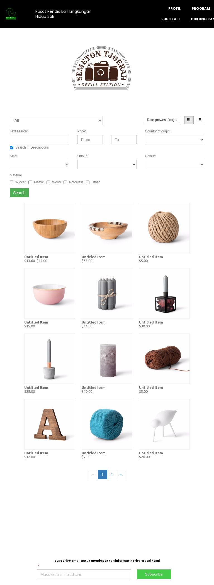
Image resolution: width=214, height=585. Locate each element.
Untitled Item (36, 257)
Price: (81, 131)
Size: (13, 156)
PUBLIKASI (170, 19)
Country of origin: (157, 131)
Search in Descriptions (29, 147)
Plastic (36, 182)
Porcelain (73, 182)
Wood (54, 182)
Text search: (19, 131)
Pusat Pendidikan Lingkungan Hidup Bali (63, 14)
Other (93, 182)
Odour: (82, 156)
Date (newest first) (162, 120)
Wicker (18, 182)
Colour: (150, 156)
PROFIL (174, 8)
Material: (16, 175)
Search (19, 193)
